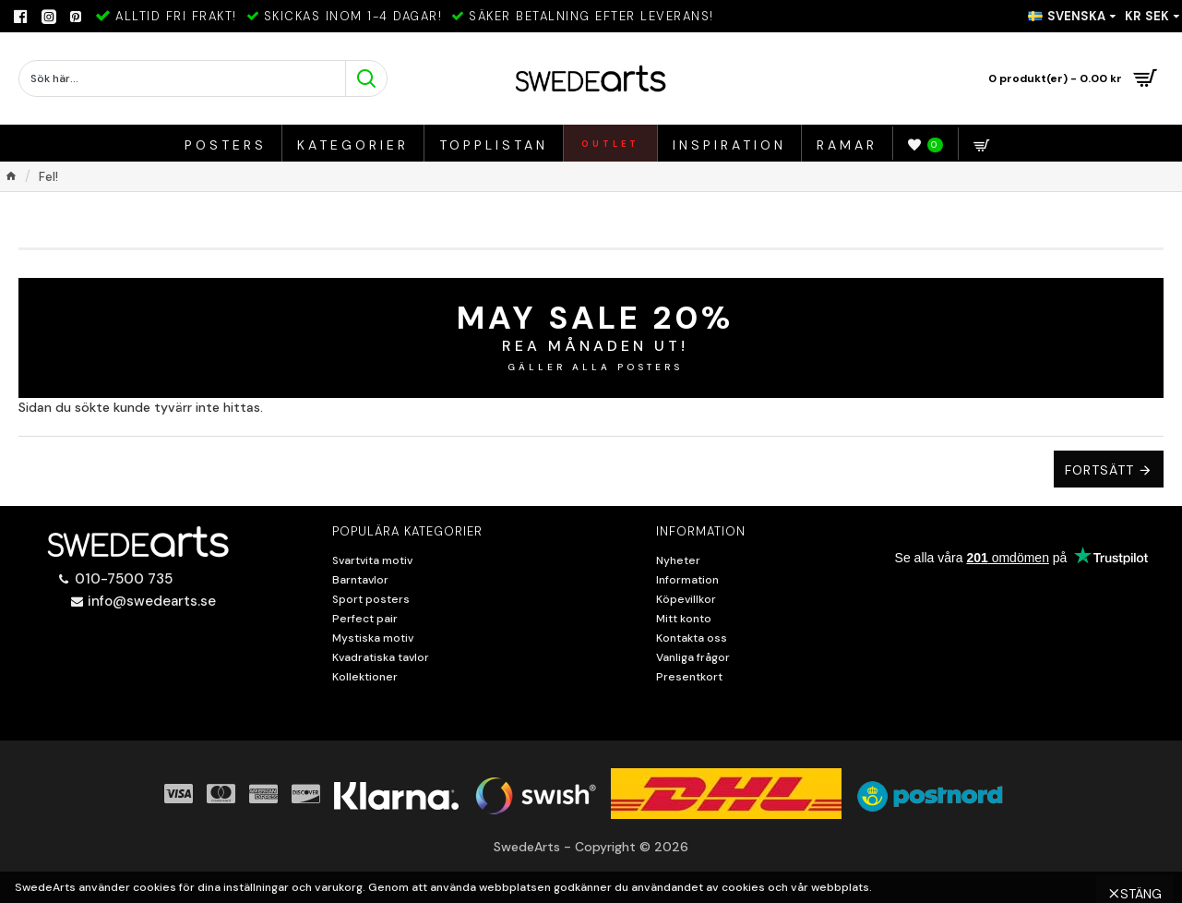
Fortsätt (1099, 470)
